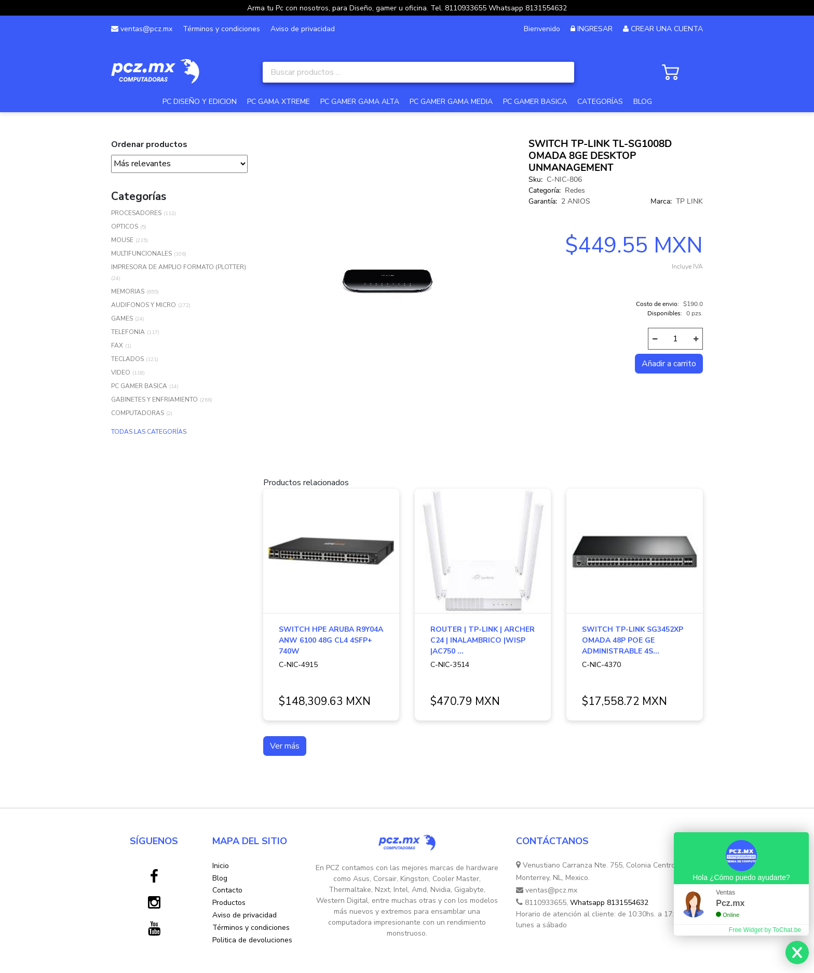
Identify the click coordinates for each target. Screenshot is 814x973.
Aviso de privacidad (302, 29)
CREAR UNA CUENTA (667, 29)
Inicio (220, 866)
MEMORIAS (127, 291)
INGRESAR (595, 29)
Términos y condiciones (221, 29)
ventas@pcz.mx (141, 29)
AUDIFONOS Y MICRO (143, 305)
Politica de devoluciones (252, 940)
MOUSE (122, 240)
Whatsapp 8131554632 (609, 903)
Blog (219, 878)
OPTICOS (124, 226)
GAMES (122, 318)
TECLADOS (127, 359)
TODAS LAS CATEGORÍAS (148, 432)
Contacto (227, 890)
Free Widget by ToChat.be (765, 930)
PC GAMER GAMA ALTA (359, 101)
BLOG (642, 101)
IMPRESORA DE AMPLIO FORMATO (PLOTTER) (178, 267)
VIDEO (120, 372)
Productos (229, 903)
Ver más (285, 746)
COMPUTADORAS (137, 413)
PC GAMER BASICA (535, 101)
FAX (117, 345)
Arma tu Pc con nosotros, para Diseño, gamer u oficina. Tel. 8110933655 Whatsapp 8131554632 (407, 8)
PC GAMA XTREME (278, 101)
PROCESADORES (136, 213)
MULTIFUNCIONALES (141, 253)
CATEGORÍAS (600, 101)
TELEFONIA (128, 332)
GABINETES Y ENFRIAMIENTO (154, 399)
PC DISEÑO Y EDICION (199, 101)
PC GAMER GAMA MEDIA (451, 101)
